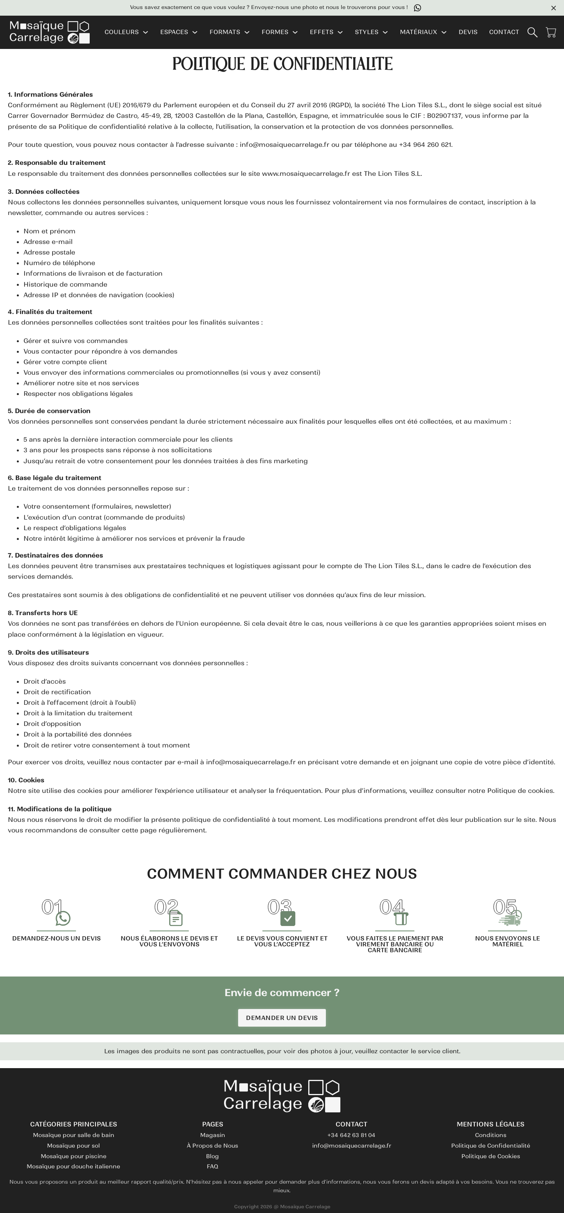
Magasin (212, 1135)
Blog (212, 1156)
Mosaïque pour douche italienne (73, 1166)
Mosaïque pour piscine (74, 1156)
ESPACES (174, 32)
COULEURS (122, 32)
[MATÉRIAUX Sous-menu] (444, 32)
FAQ (212, 1166)
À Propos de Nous (212, 1145)
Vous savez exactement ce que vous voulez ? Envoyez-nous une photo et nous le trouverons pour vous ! (277, 7)
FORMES (275, 32)
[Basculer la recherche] (532, 32)
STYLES (366, 32)
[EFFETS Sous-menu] (340, 32)
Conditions (490, 1135)
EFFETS (321, 32)
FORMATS (225, 32)
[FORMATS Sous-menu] (247, 32)
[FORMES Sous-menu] (295, 32)
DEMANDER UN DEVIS (282, 1018)
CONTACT (504, 32)
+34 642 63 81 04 (351, 1135)
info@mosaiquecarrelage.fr (351, 1145)
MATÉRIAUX (418, 32)
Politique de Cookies (490, 1156)
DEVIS (468, 32)
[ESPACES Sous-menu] (195, 32)
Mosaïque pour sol (73, 1145)
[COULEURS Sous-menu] (145, 32)
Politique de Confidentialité (490, 1145)
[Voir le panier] (551, 32)
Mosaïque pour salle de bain (73, 1135)
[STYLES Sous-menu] (385, 32)
